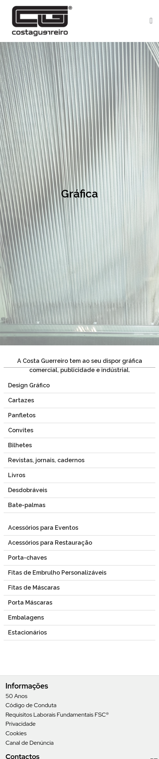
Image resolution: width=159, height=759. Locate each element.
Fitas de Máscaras (34, 587)
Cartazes (21, 400)
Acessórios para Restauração (50, 542)
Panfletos (21, 415)
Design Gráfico (29, 385)
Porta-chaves (27, 557)
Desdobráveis (27, 490)
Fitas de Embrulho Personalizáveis (57, 572)
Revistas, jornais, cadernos (46, 460)
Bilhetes (20, 445)
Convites (20, 430)
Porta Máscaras (30, 602)
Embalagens (26, 617)
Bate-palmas (26, 505)
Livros (16, 475)
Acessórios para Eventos (43, 527)
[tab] (79, 385)
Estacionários (27, 632)
